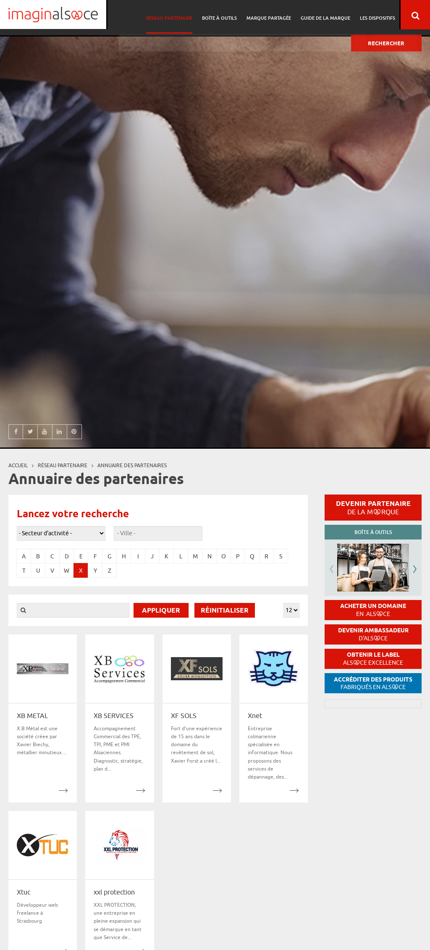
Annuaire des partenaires (132, 465)
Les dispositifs (377, 15)
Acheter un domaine (373, 610)
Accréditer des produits (373, 683)
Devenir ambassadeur (373, 634)
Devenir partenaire (373, 508)
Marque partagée (271, 15)
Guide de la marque (326, 15)
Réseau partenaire (174, 15)
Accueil (18, 465)
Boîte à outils (223, 15)
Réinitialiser (225, 610)
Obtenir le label (373, 658)
